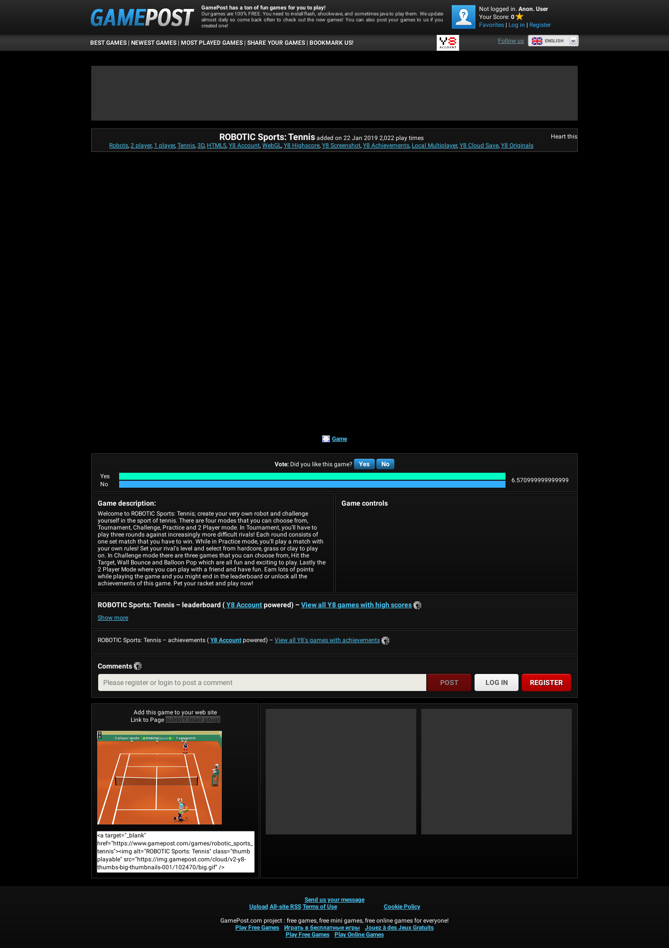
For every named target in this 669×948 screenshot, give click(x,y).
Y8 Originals (517, 145)
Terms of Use (320, 906)
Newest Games (153, 42)
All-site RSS (285, 906)
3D (200, 145)
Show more (113, 617)
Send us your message (334, 899)
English (547, 41)
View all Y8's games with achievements (327, 640)
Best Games (108, 42)
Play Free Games (257, 927)
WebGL (271, 145)
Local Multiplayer (434, 145)
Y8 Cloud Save (479, 145)
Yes (364, 464)
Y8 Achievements (386, 145)
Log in (516, 24)
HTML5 (216, 145)
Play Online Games (359, 934)
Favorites (491, 24)
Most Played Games (212, 42)
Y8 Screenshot (341, 145)
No (385, 464)
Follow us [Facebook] (511, 40)
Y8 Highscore (302, 145)
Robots (118, 145)
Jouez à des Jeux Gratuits (399, 927)
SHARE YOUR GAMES (276, 42)
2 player (141, 145)
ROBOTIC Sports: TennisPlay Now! (159, 777)
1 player (164, 145)
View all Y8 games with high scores (356, 605)
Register (540, 24)
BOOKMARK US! (331, 42)
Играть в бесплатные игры (322, 927)
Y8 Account (244, 145)
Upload (258, 906)
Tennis (186, 145)
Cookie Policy (402, 906)
